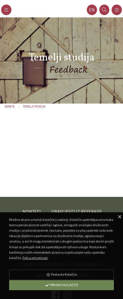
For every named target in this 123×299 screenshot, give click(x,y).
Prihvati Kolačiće (61, 285)
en (92, 10)
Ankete (10, 106)
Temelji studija (34, 106)
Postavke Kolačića (61, 274)
